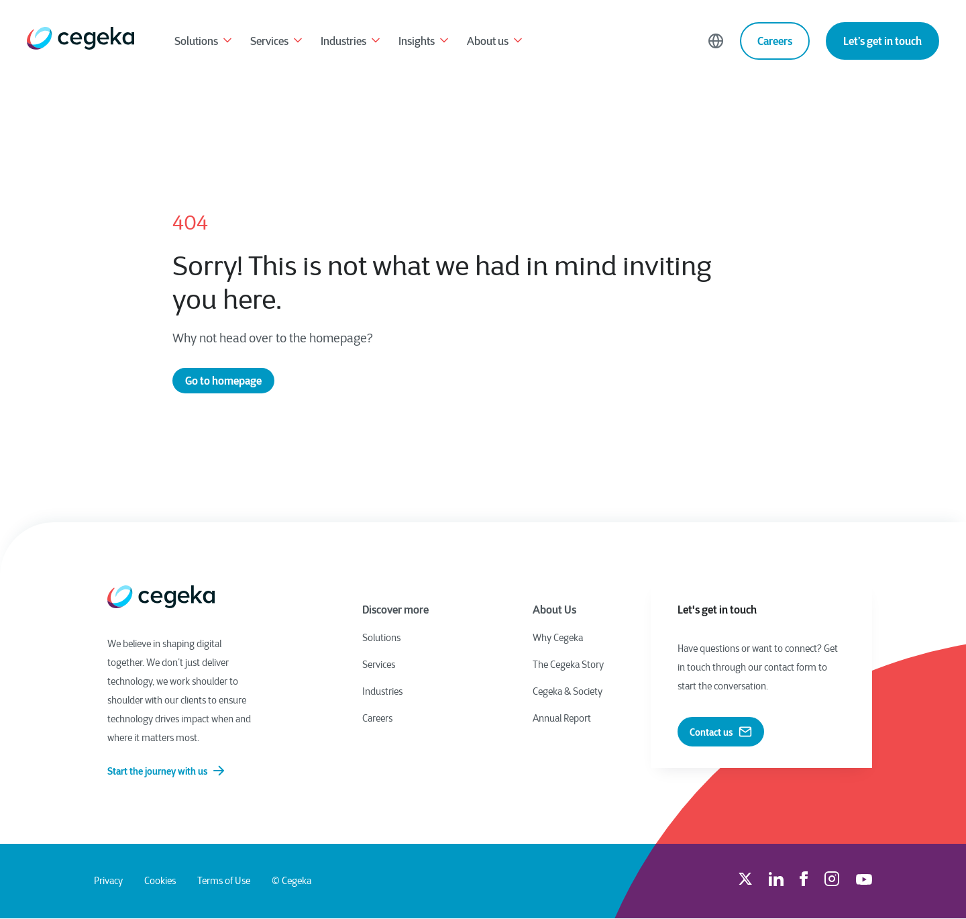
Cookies (160, 881)
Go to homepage (223, 380)
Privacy (108, 881)
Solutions (204, 42)
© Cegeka (291, 881)
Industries (351, 42)
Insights (424, 42)
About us (496, 42)
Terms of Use (223, 881)
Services (277, 42)
